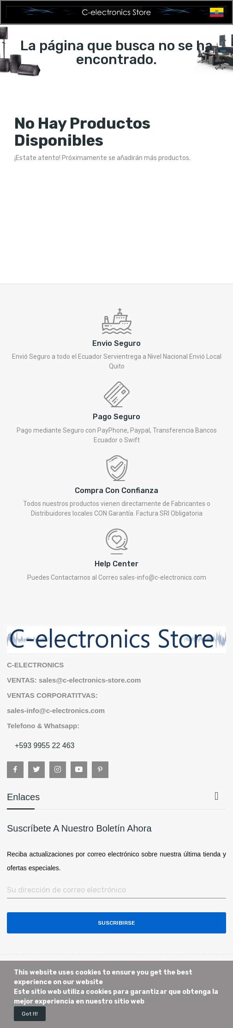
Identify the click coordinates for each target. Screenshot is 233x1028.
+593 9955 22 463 (44, 745)
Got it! (30, 1013)
